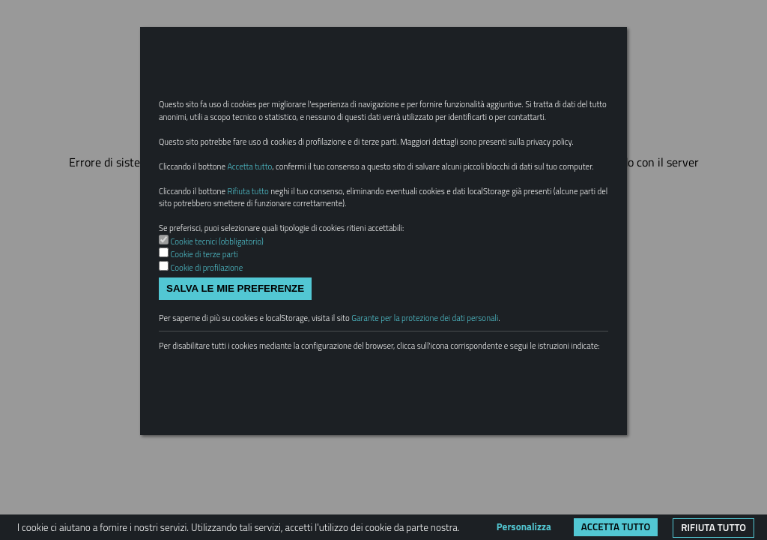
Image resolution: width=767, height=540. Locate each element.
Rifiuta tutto (713, 527)
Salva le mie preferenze (235, 362)
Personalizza (524, 526)
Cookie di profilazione (213, 339)
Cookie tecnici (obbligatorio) (226, 309)
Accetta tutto (615, 526)
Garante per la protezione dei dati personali (473, 394)
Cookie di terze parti (211, 324)
